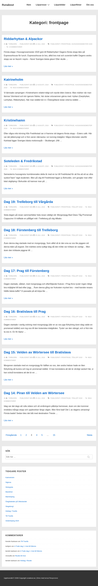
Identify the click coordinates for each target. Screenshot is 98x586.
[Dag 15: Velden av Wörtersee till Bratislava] (40, 357)
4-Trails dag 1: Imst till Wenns (25, 546)
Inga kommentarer (21, 88)
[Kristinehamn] (41, 125)
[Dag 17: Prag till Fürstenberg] (40, 276)
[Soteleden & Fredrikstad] (41, 166)
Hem (29, 5)
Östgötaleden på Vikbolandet (16, 501)
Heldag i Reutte (26, 561)
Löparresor (43, 4)
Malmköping (9, 497)
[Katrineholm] (41, 85)
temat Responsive (51, 578)
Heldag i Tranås (11, 511)
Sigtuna (8, 482)
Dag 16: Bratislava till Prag (25, 311)
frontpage (66, 44)
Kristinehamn (14, 120)
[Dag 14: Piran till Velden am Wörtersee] (40, 398)
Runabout (8, 4)
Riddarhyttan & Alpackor (23, 39)
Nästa (89, 435)
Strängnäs (9, 487)
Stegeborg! (9, 506)
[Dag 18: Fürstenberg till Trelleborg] (40, 235)
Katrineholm (13, 79)
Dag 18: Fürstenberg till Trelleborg (31, 230)
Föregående (11, 435)
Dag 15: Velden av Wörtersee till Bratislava (37, 352)
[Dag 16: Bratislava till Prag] (40, 317)
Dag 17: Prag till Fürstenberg (26, 271)
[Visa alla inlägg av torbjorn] (11, 44)
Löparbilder (59, 5)
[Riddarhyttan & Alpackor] (40, 44)
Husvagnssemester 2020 (82, 44)
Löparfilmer (75, 5)
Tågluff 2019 (76, 207)
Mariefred (9, 492)
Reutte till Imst (20, 556)
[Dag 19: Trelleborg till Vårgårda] (40, 207)
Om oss (90, 5)
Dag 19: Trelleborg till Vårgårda (28, 202)
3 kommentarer (15, 47)
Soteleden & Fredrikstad (23, 161)
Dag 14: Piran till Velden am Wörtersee (34, 393)
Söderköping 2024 (12, 521)
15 (54, 435)
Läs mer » (8, 66)
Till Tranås (9, 516)
